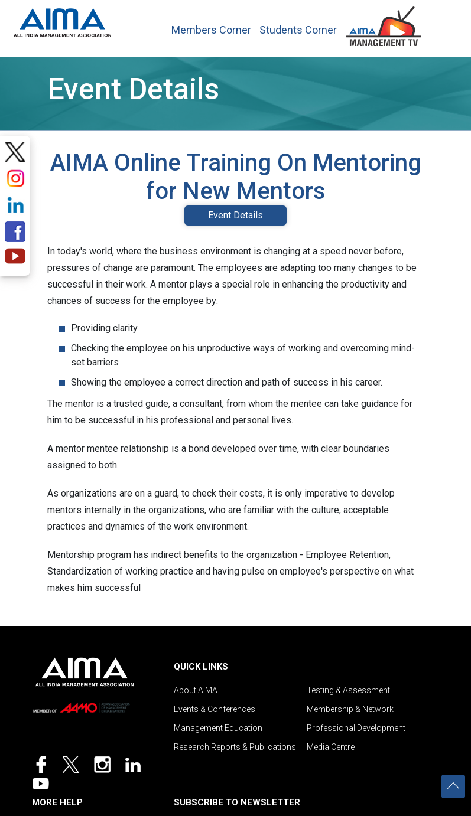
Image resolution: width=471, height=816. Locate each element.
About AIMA (195, 690)
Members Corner (211, 30)
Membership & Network (350, 709)
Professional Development (356, 728)
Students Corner (298, 30)
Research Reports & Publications (235, 747)
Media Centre (331, 747)
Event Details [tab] (235, 215)
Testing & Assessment (348, 690)
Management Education (218, 728)
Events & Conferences (214, 709)
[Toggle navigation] (442, 23)
